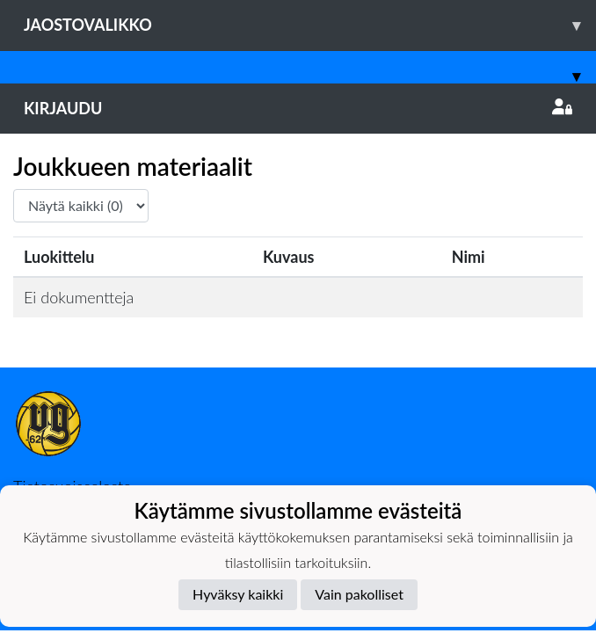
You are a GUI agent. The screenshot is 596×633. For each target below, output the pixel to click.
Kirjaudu (298, 108)
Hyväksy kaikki (238, 594)
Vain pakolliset (359, 594)
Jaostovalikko (310, 25)
